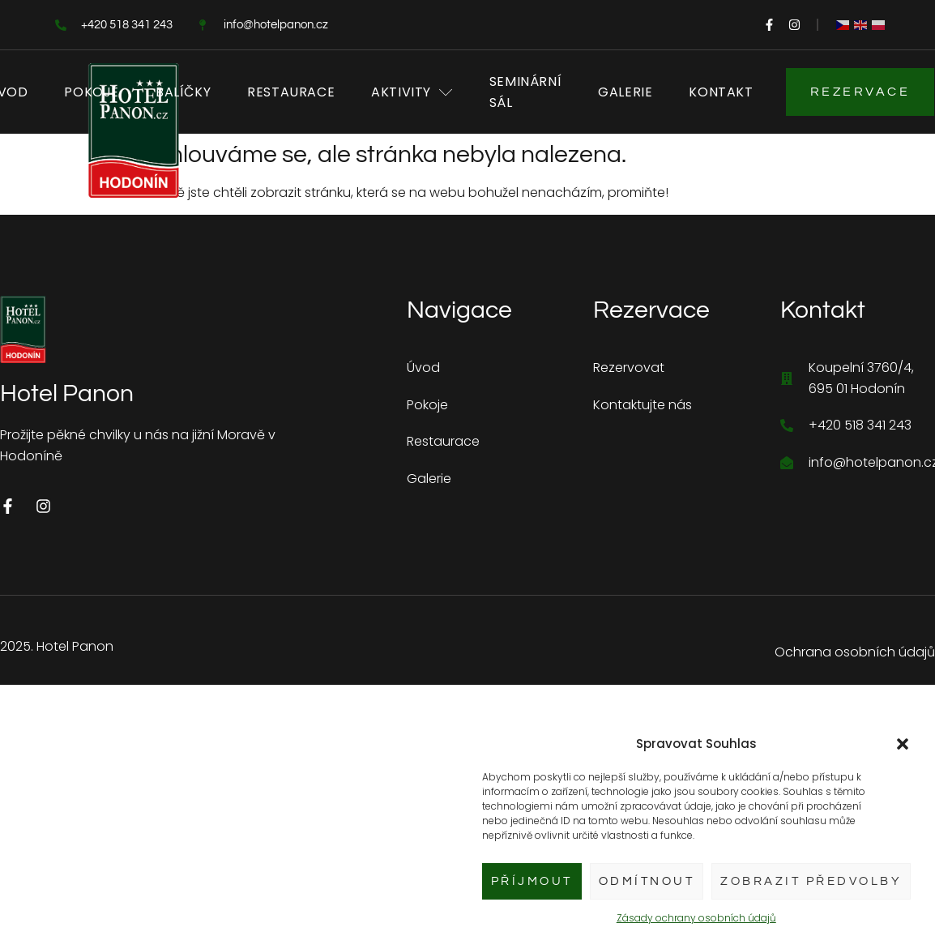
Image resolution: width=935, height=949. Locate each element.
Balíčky (183, 92)
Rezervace (860, 91)
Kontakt (721, 92)
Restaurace (291, 92)
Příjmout (532, 881)
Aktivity (411, 92)
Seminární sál (525, 92)
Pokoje (91, 92)
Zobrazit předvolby (811, 881)
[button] (902, 744)
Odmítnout (647, 881)
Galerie (625, 92)
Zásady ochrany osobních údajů (696, 918)
